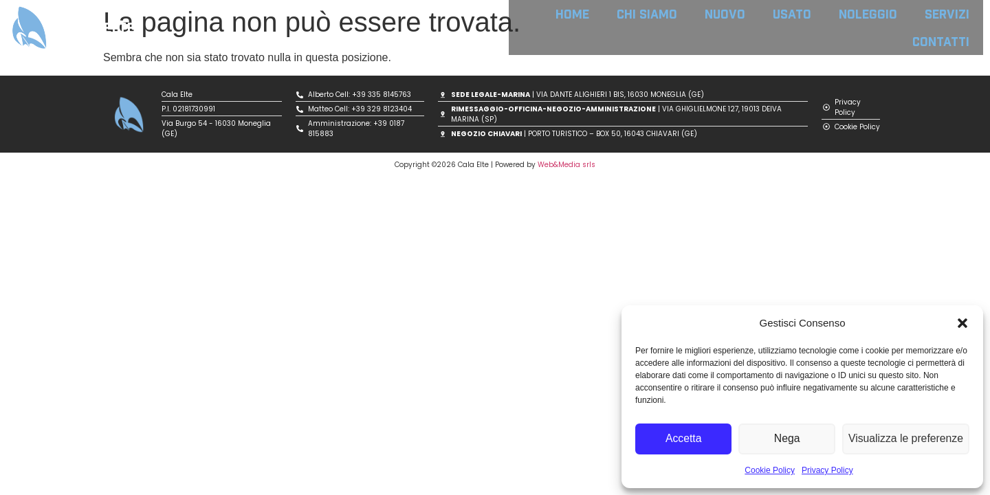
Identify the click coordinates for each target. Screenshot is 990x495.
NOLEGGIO (868, 13)
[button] (962, 323)
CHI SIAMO (647, 13)
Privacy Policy (827, 470)
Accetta (684, 439)
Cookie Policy (770, 470)
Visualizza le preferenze (907, 439)
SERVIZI (947, 13)
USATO (792, 13)
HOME (572, 13)
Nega (789, 439)
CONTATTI (940, 41)
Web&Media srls (566, 165)
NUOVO (725, 13)
